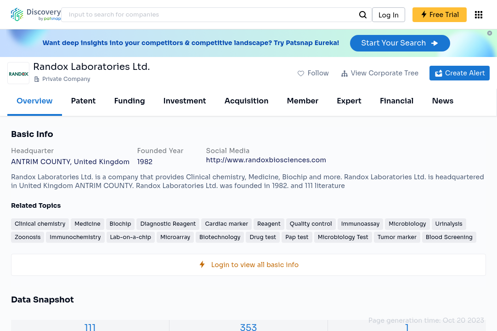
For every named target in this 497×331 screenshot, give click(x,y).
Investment (185, 101)
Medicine (87, 223)
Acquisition (247, 101)
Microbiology (407, 223)
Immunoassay (360, 223)
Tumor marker (397, 237)
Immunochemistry (75, 237)
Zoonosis (27, 237)
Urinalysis (449, 223)
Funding (129, 101)
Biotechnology (219, 237)
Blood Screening (449, 237)
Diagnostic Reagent (168, 223)
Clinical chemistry (40, 223)
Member (303, 101)
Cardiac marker (226, 223)
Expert (349, 101)
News (442, 101)
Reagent (269, 223)
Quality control (311, 223)
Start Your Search (400, 43)
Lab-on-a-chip (130, 237)
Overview (35, 101)
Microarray (175, 237)
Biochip (120, 223)
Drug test (262, 237)
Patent (83, 101)
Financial (396, 101)
